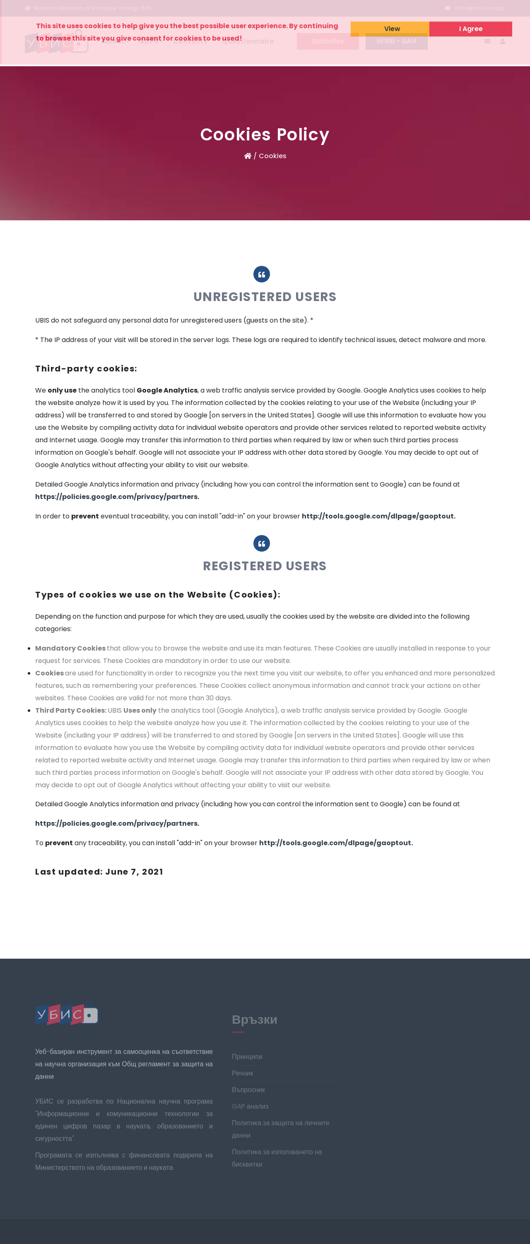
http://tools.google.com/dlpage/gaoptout (378, 516)
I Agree (471, 29)
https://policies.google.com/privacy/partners (116, 496)
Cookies (273, 156)
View (392, 29)
